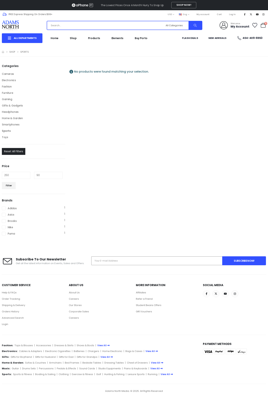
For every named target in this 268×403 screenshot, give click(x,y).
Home (54, 38)
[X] (251, 14)
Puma (11, 233)
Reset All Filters (13, 151)
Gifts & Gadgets (12, 105)
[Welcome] (234, 25)
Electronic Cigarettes (58, 351)
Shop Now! (183, 5)
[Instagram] (263, 14)
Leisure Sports (136, 374)
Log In (232, 14)
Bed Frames (72, 362)
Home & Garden (12, 118)
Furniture (7, 93)
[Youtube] (257, 14)
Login (5, 324)
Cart (219, 14)
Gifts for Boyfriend (21, 357)
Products (94, 38)
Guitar (15, 368)
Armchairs (55, 362)
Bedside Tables (91, 362)
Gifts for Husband (45, 357)
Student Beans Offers (148, 305)
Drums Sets (29, 368)
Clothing (64, 374)
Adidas (12, 208)
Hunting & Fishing (114, 374)
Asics (11, 214)
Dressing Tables (114, 362)
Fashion (7, 86)
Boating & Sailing (45, 374)
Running (152, 374)
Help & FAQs (9, 292)
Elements (117, 38)
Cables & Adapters (30, 351)
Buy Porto (141, 38)
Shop (73, 38)
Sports (6, 131)
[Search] (195, 25)
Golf (98, 374)
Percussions (46, 368)
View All (103, 345)
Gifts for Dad (66, 357)
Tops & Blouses (24, 345)
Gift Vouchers (144, 311)
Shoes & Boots (85, 345)
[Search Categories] (176, 25)
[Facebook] (244, 14)
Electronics (9, 80)
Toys (5, 137)
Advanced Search (13, 318)
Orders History (10, 311)
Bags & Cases (133, 351)
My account (203, 14)
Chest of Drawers (137, 362)
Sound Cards (87, 368)
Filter (9, 185)
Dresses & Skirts (64, 345)
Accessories (43, 345)
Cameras (8, 74)
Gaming (7, 99)
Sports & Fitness (22, 374)
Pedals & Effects (66, 368)
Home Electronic (112, 351)
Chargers (93, 351)
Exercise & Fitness (82, 374)
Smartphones (10, 124)
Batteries (79, 351)
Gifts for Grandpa (87, 357)
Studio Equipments (109, 368)
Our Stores (75, 305)
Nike (10, 227)
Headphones (10, 112)
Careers (74, 299)
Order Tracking (11, 299)
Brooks (12, 221)
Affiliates (141, 292)
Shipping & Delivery (13, 305)
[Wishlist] (255, 25)
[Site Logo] (14, 25)
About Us (74, 292)
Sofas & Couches (35, 362)
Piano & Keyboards (135, 368)
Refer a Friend (144, 299)
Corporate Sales (79, 311)
